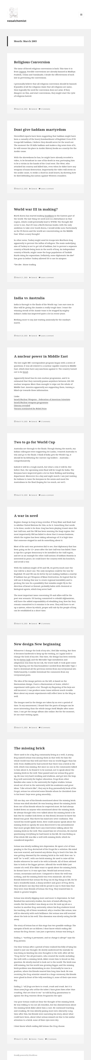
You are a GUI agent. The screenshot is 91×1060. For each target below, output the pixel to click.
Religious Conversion (32, 62)
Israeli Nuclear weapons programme (31, 402)
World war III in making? (36, 209)
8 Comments (45, 727)
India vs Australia (29, 298)
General (34, 109)
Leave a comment (47, 189)
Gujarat (22, 71)
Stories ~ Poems (37, 1039)
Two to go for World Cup (34, 442)
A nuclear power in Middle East (41, 356)
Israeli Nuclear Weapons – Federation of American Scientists (42, 399)
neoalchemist (16, 21)
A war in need (26, 515)
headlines (49, 215)
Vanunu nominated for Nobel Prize (30, 408)
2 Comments (45, 109)
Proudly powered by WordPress (25, 1055)
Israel (25, 372)
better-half (25, 659)
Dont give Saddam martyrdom (40, 129)
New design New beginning (37, 644)
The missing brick (29, 748)
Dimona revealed (22, 405)
